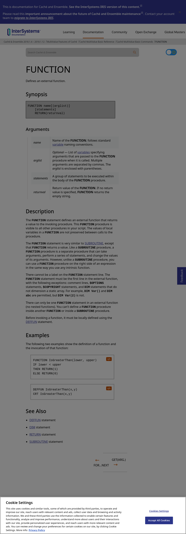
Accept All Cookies (159, 524)
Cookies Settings (159, 515)
